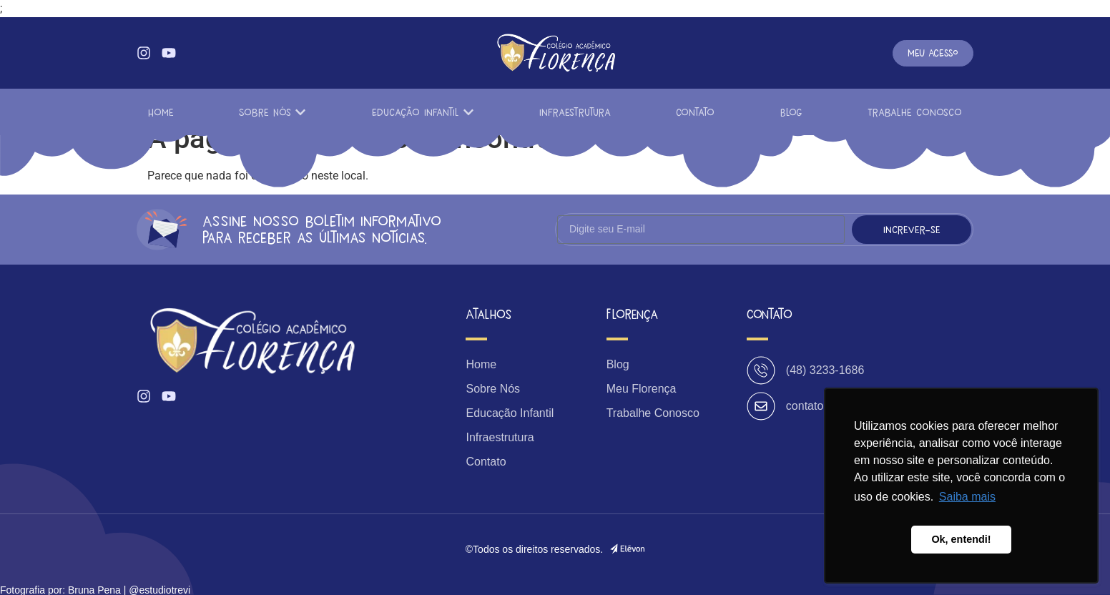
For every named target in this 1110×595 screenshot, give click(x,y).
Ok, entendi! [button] (961, 539)
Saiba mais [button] (967, 497)
